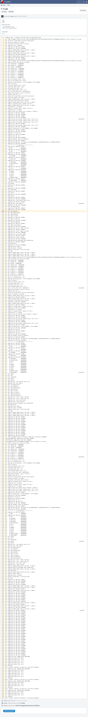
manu (11, 16)
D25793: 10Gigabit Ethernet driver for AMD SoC (28, 705)
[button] (86, 2)
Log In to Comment (9, 711)
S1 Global (22, 703)
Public (11, 11)
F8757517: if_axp (9, 27)
